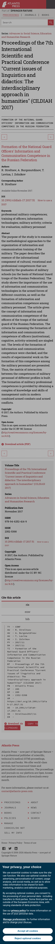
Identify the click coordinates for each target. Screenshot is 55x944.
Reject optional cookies (28, 938)
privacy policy (18, 910)
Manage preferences (14, 919)
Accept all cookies (27, 931)
